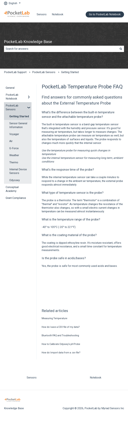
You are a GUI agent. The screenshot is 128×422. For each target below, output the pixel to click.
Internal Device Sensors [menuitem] (18, 171)
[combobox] (61, 49)
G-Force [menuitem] (14, 148)
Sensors (41, 14)
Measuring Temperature (54, 318)
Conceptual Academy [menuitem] (12, 189)
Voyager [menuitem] (14, 134)
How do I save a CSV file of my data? (61, 327)
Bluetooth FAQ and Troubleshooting (60, 335)
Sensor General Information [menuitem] (18, 125)
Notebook (57, 14)
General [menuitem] (10, 87)
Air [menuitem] (10, 141)
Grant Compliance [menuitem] (16, 198)
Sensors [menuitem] (31, 377)
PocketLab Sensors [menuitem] (12, 107)
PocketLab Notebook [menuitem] (12, 96)
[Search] (121, 49)
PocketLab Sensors (43, 72)
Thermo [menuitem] (13, 162)
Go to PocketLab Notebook (105, 14)
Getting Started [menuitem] (19, 116)
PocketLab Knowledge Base (28, 42)
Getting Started (70, 72)
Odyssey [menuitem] (14, 180)
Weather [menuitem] (14, 155)
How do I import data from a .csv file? (61, 352)
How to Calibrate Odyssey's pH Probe (61, 344)
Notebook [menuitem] (95, 377)
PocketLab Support (15, 72)
